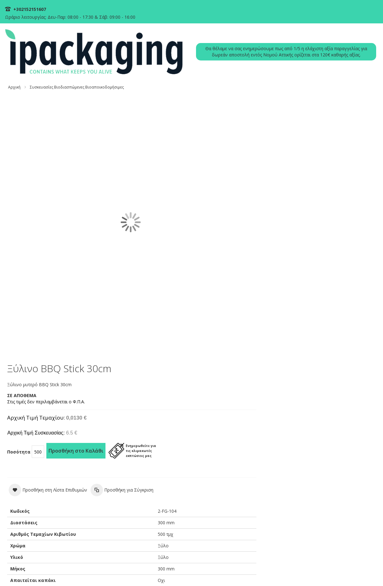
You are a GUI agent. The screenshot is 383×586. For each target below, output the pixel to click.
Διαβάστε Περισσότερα (37, 524)
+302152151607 (32, 9)
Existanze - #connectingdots (354, 583)
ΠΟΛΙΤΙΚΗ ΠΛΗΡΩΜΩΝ (278, 571)
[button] (236, 205)
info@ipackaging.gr (233, 493)
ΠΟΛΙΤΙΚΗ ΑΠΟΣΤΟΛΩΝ (323, 571)
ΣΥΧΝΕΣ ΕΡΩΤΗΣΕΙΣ (273, 441)
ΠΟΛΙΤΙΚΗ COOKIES (193, 571)
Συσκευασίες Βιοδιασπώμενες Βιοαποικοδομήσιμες (80, 63)
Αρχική (17, 63)
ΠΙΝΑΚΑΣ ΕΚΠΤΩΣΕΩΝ (349, 441)
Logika (117, 480)
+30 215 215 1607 (232, 481)
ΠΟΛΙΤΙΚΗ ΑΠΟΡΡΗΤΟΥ (234, 571)
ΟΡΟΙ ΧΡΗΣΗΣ (360, 571)
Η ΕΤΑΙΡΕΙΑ (309, 441)
